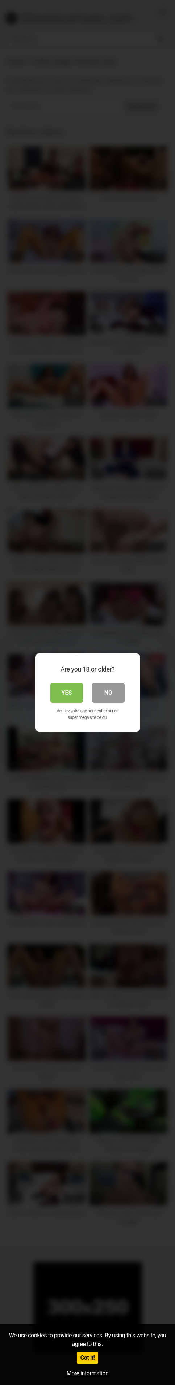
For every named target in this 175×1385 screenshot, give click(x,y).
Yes (67, 692)
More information (87, 1373)
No (108, 692)
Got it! (87, 1357)
